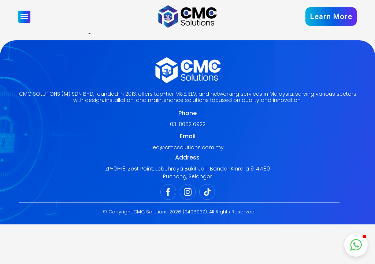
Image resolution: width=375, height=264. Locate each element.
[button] (24, 17)
